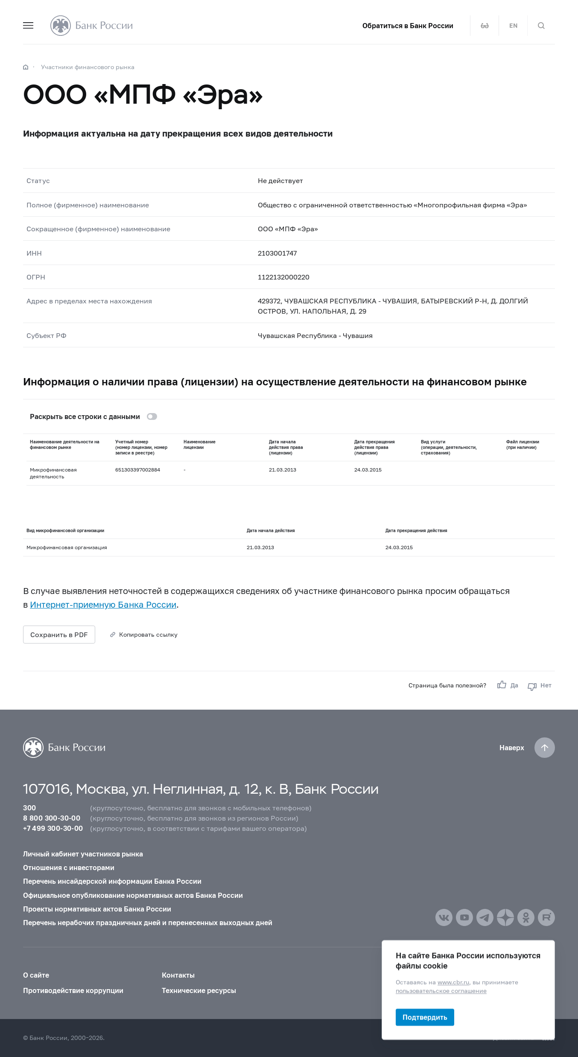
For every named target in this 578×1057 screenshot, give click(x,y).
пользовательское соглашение (441, 990)
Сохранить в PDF (59, 634)
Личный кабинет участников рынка (83, 854)
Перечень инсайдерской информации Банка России (112, 881)
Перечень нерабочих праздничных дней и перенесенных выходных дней (147, 922)
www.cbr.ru (453, 982)
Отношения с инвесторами (68, 867)
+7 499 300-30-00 (53, 828)
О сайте (36, 975)
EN (513, 25)
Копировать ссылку (148, 634)
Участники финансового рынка (87, 66)
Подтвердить (425, 1017)
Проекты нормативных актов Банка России (97, 909)
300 (29, 808)
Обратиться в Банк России (407, 25)
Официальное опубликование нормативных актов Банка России (133, 895)
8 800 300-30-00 (51, 818)
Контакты (178, 975)
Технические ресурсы (199, 990)
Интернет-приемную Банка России (103, 604)
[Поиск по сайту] (541, 25)
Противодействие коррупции (73, 990)
